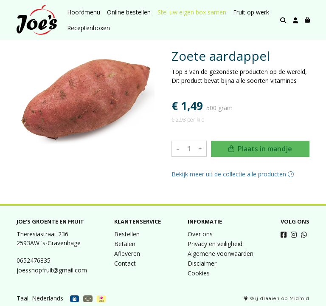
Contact (125, 263)
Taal (22, 298)
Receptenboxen (88, 28)
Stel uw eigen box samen (191, 12)
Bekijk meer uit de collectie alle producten (232, 174)
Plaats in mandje (260, 148)
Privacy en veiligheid (215, 244)
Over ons (200, 234)
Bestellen (127, 234)
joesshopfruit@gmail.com (52, 270)
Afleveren (127, 253)
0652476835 (34, 260)
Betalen (124, 244)
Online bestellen (129, 12)
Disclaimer (202, 263)
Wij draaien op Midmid (276, 298)
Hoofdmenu (83, 12)
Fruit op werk (251, 12)
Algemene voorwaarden (220, 253)
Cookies (199, 273)
